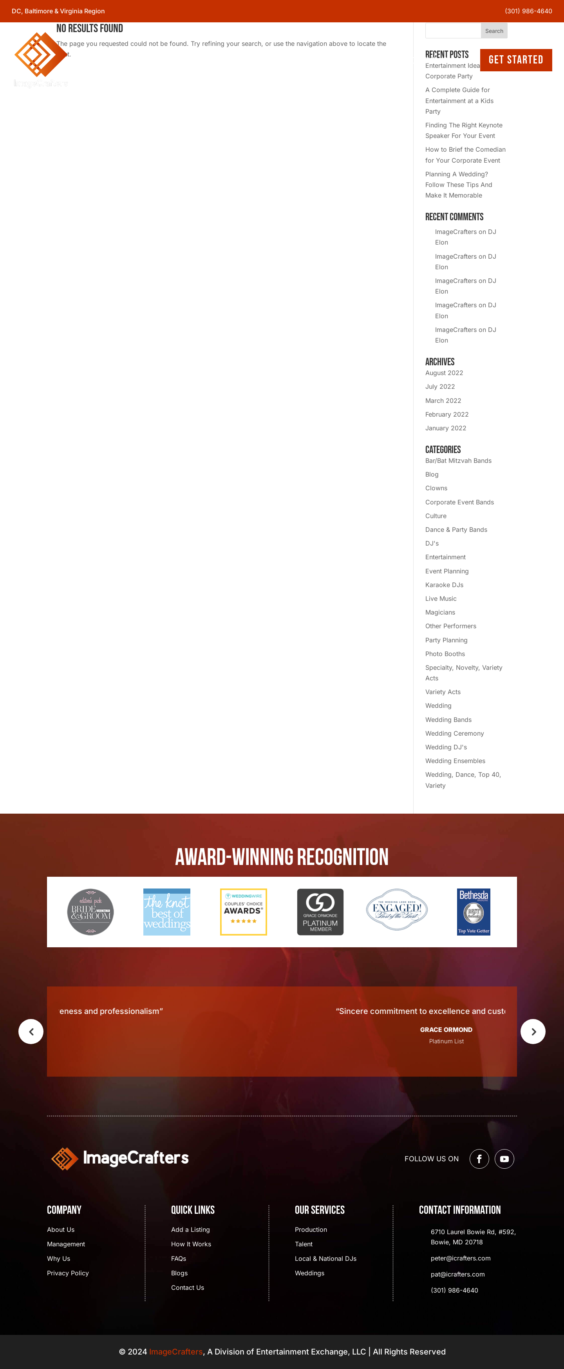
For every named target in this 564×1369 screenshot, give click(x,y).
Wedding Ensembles (455, 761)
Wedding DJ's (446, 747)
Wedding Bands (448, 719)
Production (311, 1230)
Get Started (516, 60)
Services (290, 60)
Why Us (58, 1259)
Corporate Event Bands (459, 502)
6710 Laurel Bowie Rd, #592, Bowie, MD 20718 (473, 1237)
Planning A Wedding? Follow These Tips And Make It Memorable (458, 184)
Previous (30, 1031)
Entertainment (445, 557)
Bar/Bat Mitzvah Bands (458, 460)
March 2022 (443, 400)
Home (216, 60)
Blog (432, 474)
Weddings (309, 1273)
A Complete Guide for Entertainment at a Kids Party (459, 100)
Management (66, 1244)
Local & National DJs (325, 1259)
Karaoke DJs (444, 585)
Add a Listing (190, 1230)
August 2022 (444, 373)
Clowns (436, 488)
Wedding (438, 705)
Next (533, 1031)
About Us (251, 60)
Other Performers (450, 626)
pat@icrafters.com (458, 1274)
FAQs (178, 1259)
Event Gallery (376, 60)
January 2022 (445, 428)
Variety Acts (443, 692)
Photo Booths (445, 654)
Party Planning (446, 640)
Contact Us (429, 60)
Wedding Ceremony (454, 733)
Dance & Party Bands (456, 529)
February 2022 (447, 414)
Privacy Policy (68, 1273)
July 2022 (440, 386)
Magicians (440, 612)
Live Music (441, 598)
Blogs (332, 60)
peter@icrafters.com (461, 1258)
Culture (435, 516)
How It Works (191, 1244)
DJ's (432, 543)
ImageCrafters (456, 232)
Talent (304, 1244)
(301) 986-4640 (528, 11)
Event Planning (447, 571)
